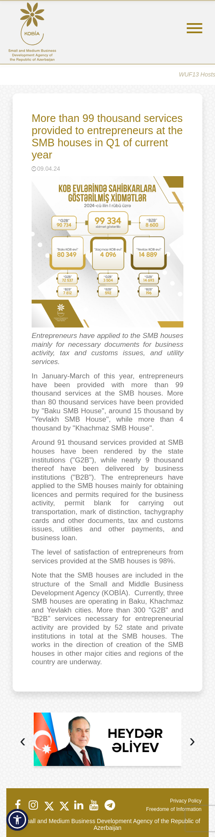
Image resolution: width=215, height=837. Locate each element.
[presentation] (23, 742)
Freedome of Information (174, 809)
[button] (17, 820)
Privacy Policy (186, 801)
